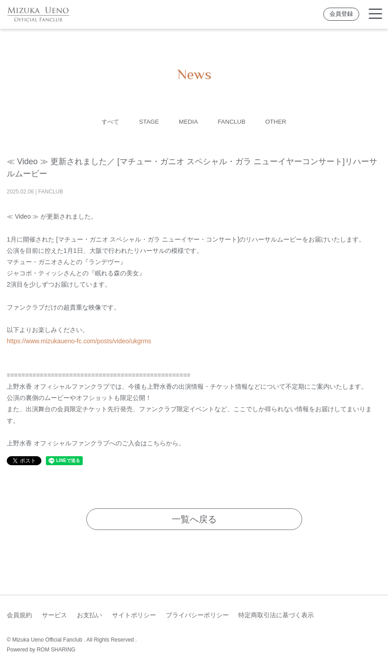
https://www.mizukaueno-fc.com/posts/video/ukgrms (79, 341)
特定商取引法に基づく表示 (276, 615)
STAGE (147, 121)
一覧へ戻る (194, 519)
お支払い (89, 615)
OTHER (279, 121)
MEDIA (188, 121)
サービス (54, 615)
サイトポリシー (134, 615)
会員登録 (341, 14)
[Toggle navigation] (375, 14)
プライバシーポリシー (197, 615)
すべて (107, 121)
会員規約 (19, 615)
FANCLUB (233, 121)
